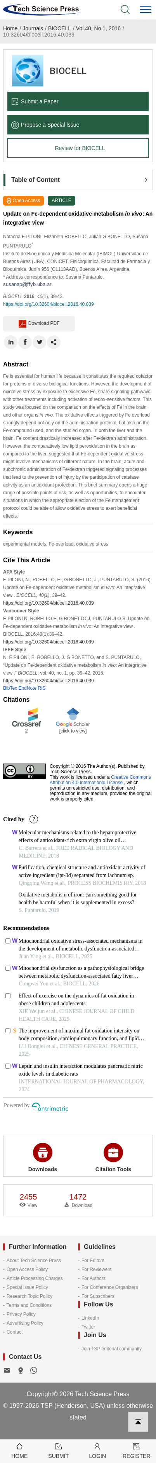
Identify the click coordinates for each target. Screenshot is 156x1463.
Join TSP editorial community (111, 1348)
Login (97, 1450)
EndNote (27, 688)
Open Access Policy (27, 1269)
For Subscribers (97, 1296)
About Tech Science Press (34, 1260)
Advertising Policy (25, 1323)
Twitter (88, 1327)
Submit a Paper (35, 101)
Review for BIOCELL (80, 148)
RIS (41, 688)
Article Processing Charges (35, 1278)
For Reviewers (96, 1269)
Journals (33, 28)
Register (136, 1450)
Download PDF (39, 324)
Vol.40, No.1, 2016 (98, 28)
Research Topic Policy (29, 1296)
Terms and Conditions (29, 1305)
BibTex (10, 688)
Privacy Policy (21, 1314)
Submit (58, 1450)
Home (10, 28)
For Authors (93, 1278)
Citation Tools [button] (113, 1157)
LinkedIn (90, 1318)
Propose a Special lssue (45, 125)
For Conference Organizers (109, 1287)
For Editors (92, 1260)
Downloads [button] (42, 1157)
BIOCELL (59, 28)
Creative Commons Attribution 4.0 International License (100, 779)
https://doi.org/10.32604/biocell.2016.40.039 (48, 304)
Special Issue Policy (27, 1287)
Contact (15, 1332)
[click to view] (73, 731)
